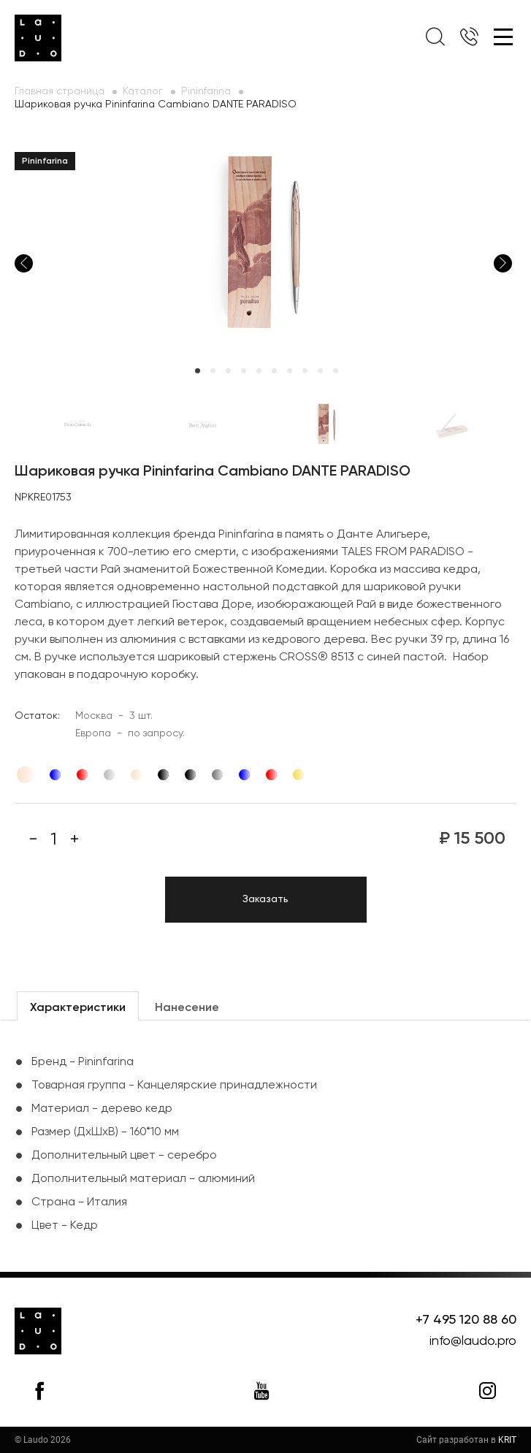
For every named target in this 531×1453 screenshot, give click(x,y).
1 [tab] (197, 370)
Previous (24, 263)
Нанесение (187, 1008)
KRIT (507, 1440)
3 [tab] (228, 370)
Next (503, 263)
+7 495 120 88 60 (466, 1320)
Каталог (143, 91)
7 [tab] (289, 370)
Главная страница (59, 91)
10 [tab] (335, 370)
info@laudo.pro (472, 1341)
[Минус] (33, 839)
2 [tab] (212, 370)
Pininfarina (206, 91)
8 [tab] (304, 370)
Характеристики (78, 1008)
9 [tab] (320, 370)
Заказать (265, 899)
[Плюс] (74, 839)
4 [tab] (243, 370)
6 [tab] (274, 370)
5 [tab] (258, 370)
